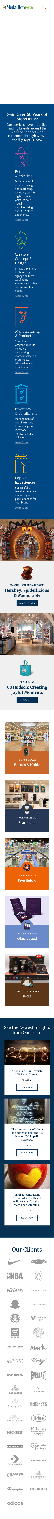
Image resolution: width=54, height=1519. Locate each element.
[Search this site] (44, 7)
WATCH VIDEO (27, 603)
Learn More (21, 219)
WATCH (27, 700)
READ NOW (27, 1087)
